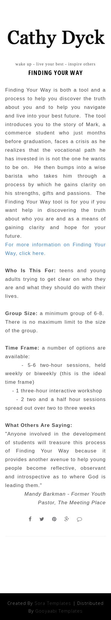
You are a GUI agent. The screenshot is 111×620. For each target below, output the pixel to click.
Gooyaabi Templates (59, 611)
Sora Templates (53, 603)
